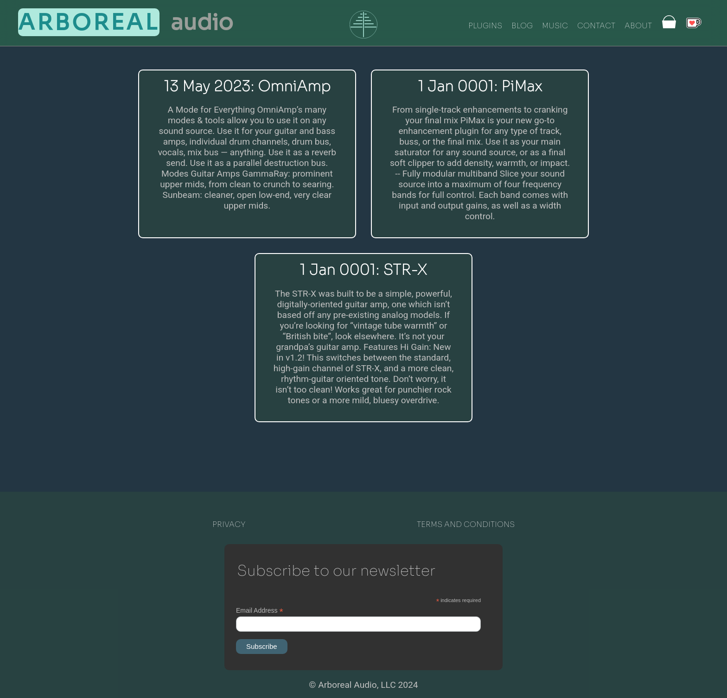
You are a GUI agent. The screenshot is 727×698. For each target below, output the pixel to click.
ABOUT (638, 26)
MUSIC (555, 26)
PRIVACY (228, 524)
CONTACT (596, 26)
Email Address (259, 610)
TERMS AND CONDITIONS (466, 524)
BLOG (522, 26)
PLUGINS (485, 26)
